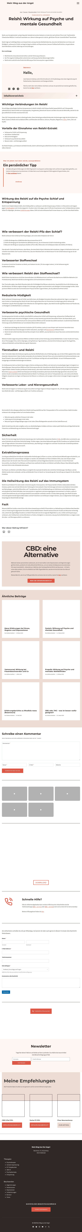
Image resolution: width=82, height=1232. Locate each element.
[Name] (14, 767)
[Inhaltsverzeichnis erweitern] (41, 96)
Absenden (6, 994)
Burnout (9, 1195)
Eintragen (21, 1065)
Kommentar (6, 746)
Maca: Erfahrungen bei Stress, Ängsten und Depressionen (17, 632)
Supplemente (46, 15)
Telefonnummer (6, 959)
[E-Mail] (41, 767)
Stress (8, 1197)
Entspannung (10, 1175)
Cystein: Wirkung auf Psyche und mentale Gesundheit (59, 632)
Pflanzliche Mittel (37, 15)
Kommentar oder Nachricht (10, 978)
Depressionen (50, 330)
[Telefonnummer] (25, 963)
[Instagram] (39, 1226)
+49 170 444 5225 (41, 1153)
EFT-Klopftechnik (12, 1167)
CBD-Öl (9, 1170)
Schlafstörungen (25, 210)
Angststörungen (11, 1185)
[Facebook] (33, 1226)
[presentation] (20, 614)
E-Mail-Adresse (6, 951)
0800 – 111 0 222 (49, 909)
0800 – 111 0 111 (37, 909)
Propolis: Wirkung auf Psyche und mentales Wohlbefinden (59, 673)
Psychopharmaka (11, 1172)
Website (58, 767)
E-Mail (31, 767)
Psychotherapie (11, 1162)
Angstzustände (12, 372)
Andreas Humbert (10, 635)
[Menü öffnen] (78, 3)
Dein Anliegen (6, 968)
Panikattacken (11, 1187)
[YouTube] (42, 1226)
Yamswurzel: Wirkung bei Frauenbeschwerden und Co (16, 673)
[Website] (67, 767)
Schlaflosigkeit (10, 208)
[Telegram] (45, 1226)
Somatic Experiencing (13, 1165)
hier (43, 914)
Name (5, 767)
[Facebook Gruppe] (36, 1226)
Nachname (28, 947)
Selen (65, 120)
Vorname (4, 947)
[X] (48, 1226)
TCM (58, 439)
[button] (14, 796)
